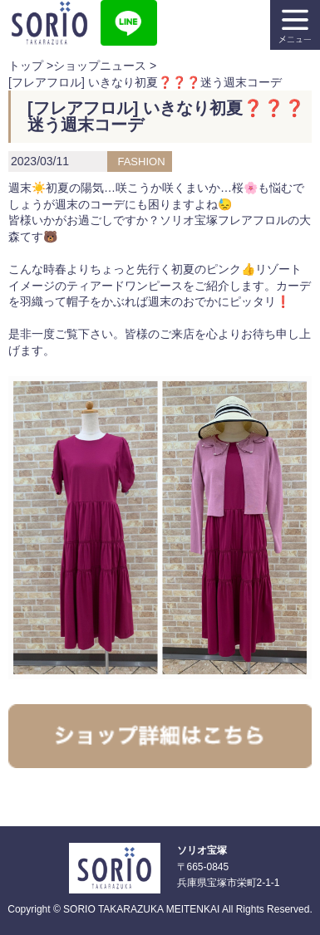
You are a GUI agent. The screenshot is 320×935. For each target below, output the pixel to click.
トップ (25, 65)
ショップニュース (99, 65)
